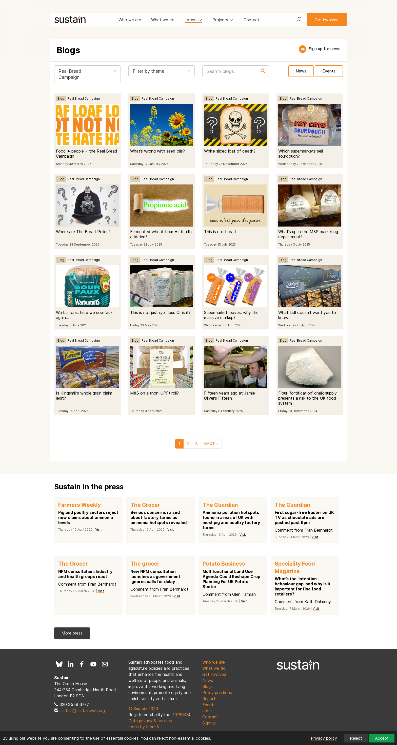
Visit (98, 529)
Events (328, 70)
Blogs (207, 686)
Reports (209, 698)
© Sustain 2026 (143, 708)
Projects (222, 19)
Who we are (129, 19)
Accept (382, 738)
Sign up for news (324, 48)
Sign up (209, 722)
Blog (60, 98)
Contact (251, 19)
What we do (162, 19)
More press (72, 633)
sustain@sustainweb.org (82, 710)
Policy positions (217, 692)
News (301, 70)
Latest (193, 19)
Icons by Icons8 (143, 726)
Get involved (327, 19)
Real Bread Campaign (83, 98)
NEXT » (211, 443)
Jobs (207, 710)
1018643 (181, 714)
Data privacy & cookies (150, 720)
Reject (356, 738)
